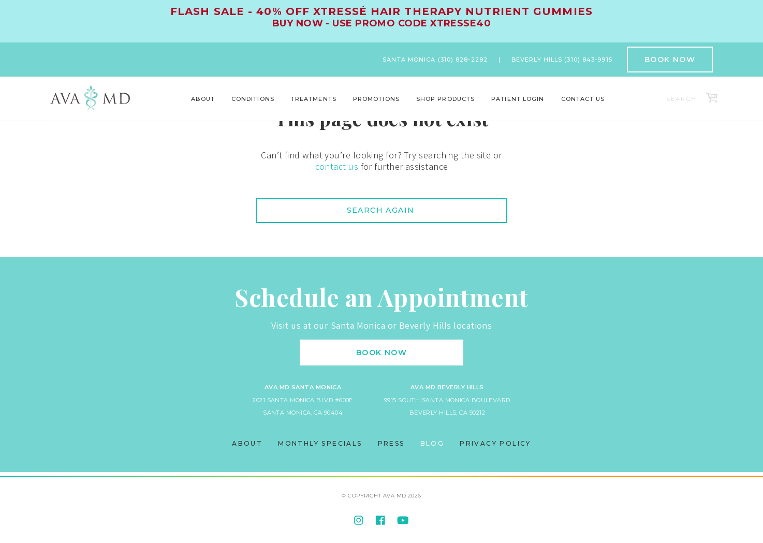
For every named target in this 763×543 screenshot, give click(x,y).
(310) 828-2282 (463, 59)
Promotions (376, 98)
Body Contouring (147, 106)
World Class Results (615, 106)
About (203, 98)
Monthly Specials (320, 443)
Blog (432, 443)
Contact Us (583, 98)
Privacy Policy (495, 443)
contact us (337, 166)
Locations (179, 106)
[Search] (683, 98)
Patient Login (517, 98)
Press (391, 443)
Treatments (313, 98)
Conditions (252, 98)
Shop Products (445, 98)
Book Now (669, 59)
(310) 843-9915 (588, 59)
